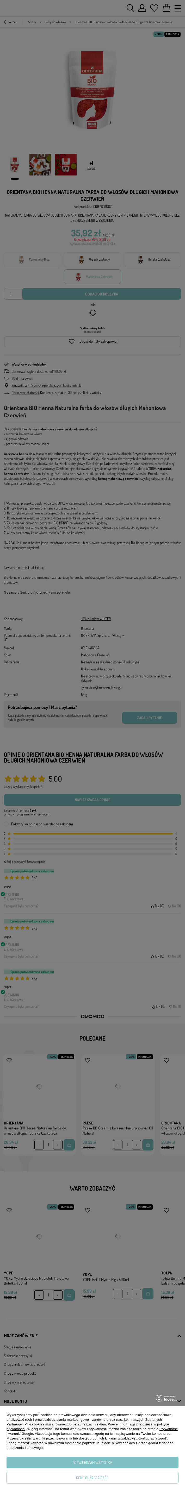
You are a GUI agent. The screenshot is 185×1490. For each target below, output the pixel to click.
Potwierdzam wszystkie (92, 1462)
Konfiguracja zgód (92, 1477)
